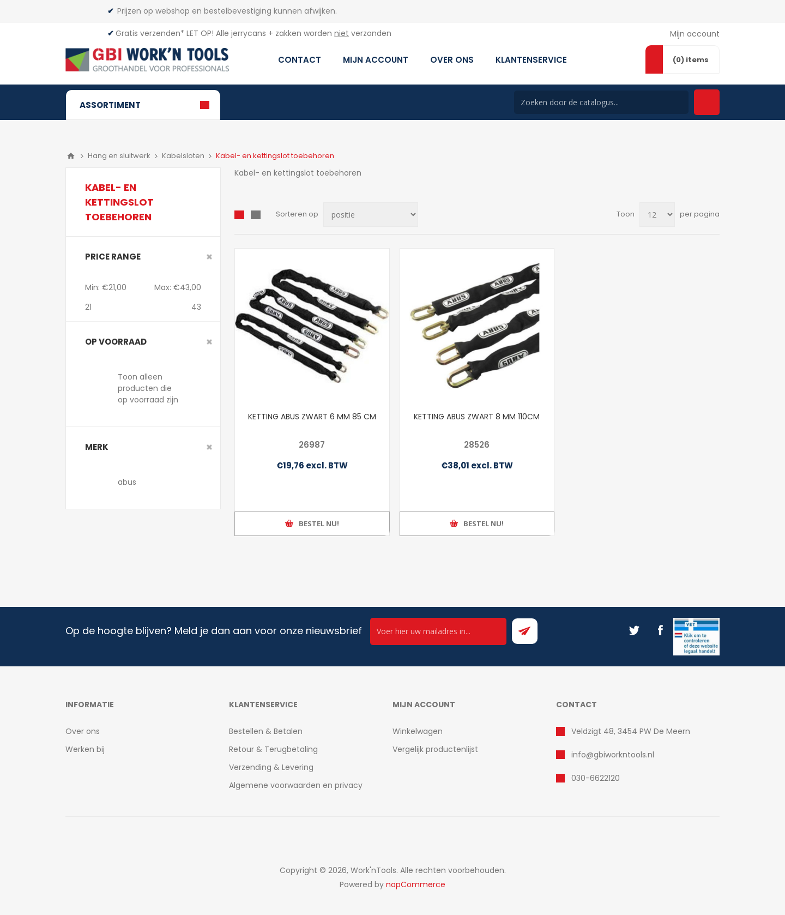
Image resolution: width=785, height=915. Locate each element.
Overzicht (239, 214)
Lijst (256, 214)
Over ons (82, 731)
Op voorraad (116, 341)
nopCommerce (415, 884)
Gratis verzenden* (150, 33)
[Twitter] (634, 630)
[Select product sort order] (370, 214)
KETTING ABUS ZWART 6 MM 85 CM (312, 416)
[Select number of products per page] (657, 214)
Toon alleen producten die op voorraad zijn (148, 388)
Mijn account (695, 33)
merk (96, 447)
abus (127, 482)
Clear (209, 257)
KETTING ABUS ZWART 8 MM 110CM (477, 416)
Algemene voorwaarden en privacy (296, 785)
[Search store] (601, 102)
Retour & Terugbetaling (273, 749)
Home (70, 156)
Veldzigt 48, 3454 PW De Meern (630, 731)
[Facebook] (660, 630)
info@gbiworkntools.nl (612, 754)
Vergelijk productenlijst (435, 749)
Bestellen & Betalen (266, 731)
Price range (113, 256)
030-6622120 (595, 778)
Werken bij (85, 749)
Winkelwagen (417, 731)
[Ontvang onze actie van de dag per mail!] (438, 631)
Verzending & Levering (271, 767)
